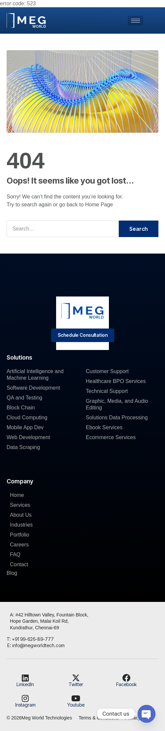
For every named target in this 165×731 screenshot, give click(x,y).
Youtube (75, 705)
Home (17, 495)
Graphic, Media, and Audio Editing (117, 404)
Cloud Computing (27, 417)
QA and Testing (24, 397)
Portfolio (19, 535)
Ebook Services (104, 427)
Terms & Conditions (98, 717)
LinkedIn (25, 684)
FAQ (15, 554)
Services (20, 505)
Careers (19, 544)
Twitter (76, 684)
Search (138, 229)
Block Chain (21, 407)
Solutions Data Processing (117, 417)
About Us (21, 515)
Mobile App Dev (25, 427)
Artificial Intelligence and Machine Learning (35, 374)
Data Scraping (23, 447)
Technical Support (107, 391)
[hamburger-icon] (135, 20)
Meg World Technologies (46, 717)
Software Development (33, 388)
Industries (21, 525)
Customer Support (107, 371)
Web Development (28, 437)
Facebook (126, 684)
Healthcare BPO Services (116, 381)
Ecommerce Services (111, 437)
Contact (19, 564)
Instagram (25, 705)
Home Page (99, 204)
